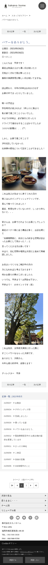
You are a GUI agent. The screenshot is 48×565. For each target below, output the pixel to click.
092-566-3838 (13, 535)
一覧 (24, 31)
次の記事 (37, 31)
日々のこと (7, 57)
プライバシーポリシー (26, 552)
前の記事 (10, 31)
